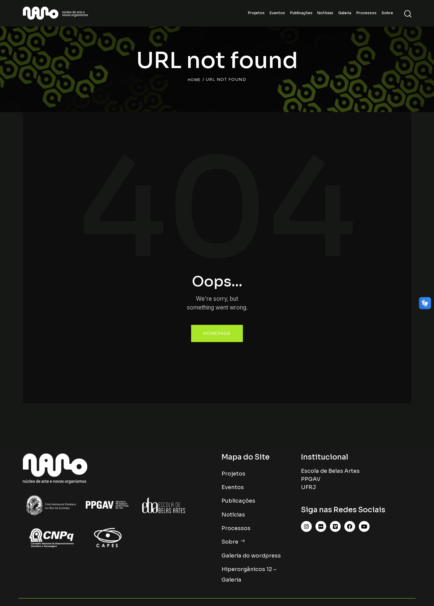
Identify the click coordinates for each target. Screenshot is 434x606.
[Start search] (407, 14)
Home (194, 79)
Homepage (217, 333)
